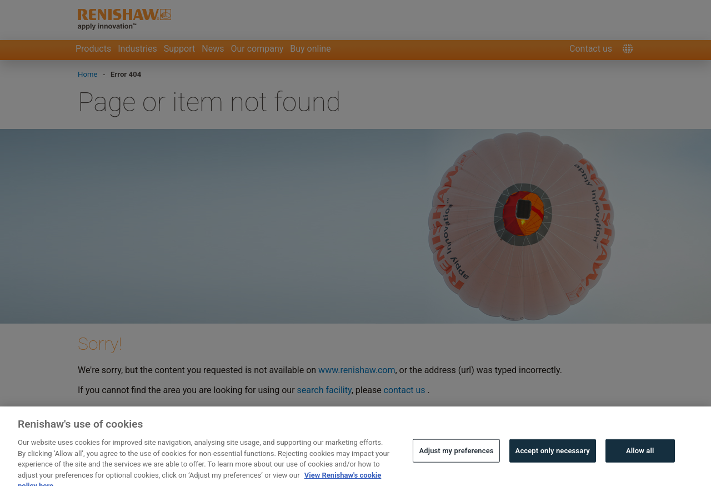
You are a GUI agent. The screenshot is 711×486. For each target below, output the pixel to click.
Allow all (640, 458)
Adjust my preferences (456, 458)
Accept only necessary (552, 458)
